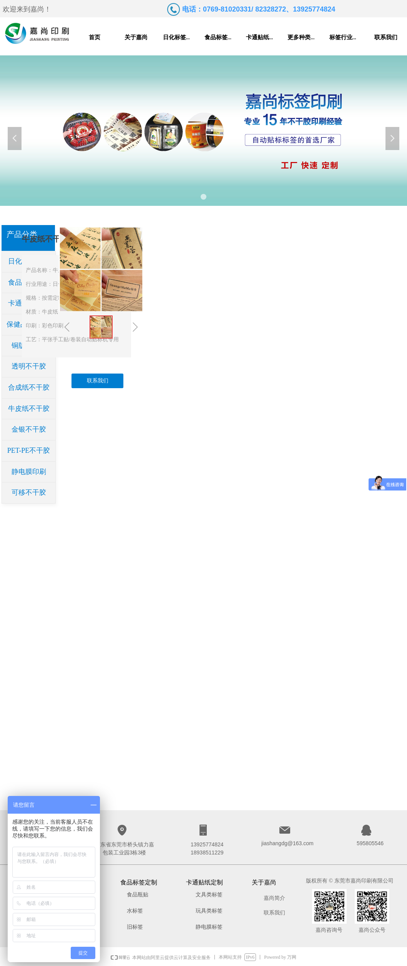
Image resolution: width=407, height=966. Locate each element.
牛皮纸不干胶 (29, 408)
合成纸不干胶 (29, 387)
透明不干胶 (29, 366)
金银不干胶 (29, 429)
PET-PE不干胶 (28, 450)
